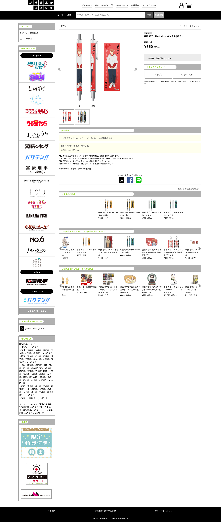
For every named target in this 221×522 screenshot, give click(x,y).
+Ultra (37, 272)
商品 (158, 74)
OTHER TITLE (37, 291)
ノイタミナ (36, 55)
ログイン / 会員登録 (29, 32)
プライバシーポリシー (164, 511)
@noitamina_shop (32, 328)
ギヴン (64, 26)
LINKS (24, 422)
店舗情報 (135, 5)
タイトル (187, 74)
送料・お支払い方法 (104, 5)
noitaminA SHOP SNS (31, 321)
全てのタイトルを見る (37, 310)
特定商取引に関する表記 (105, 511)
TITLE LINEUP (28, 48)
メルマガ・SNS (149, 5)
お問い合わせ (122, 5)
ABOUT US (26, 338)
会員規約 (51, 511)
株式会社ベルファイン (190, 26)
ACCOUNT (26, 26)
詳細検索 (159, 15)
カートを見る (26, 39)
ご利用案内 (87, 5)
